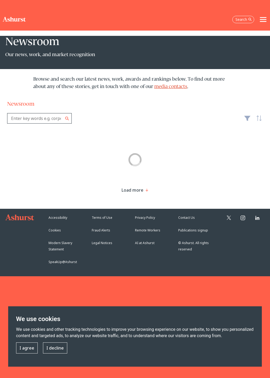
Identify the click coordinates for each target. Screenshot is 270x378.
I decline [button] (55, 348)
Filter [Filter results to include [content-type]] (247, 120)
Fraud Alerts (101, 230)
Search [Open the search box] (243, 19)
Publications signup (193, 230)
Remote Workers (147, 230)
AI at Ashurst (145, 243)
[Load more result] (132, 190)
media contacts (170, 86)
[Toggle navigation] (263, 19)
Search (67, 118)
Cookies (55, 230)
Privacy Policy (145, 217)
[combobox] (39, 118)
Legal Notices (102, 243)
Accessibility (58, 217)
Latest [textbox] (257, 121)
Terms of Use (102, 217)
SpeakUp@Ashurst (63, 262)
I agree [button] (27, 348)
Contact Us (186, 217)
